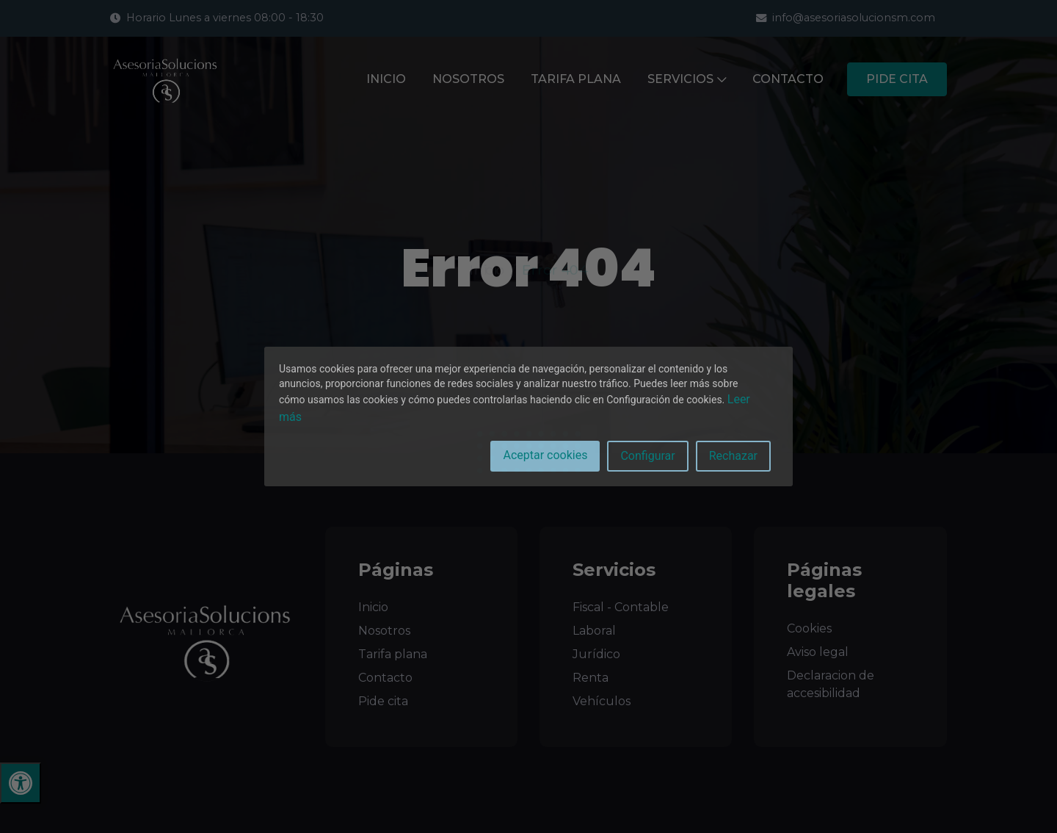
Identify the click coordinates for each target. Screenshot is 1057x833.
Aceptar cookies (545, 455)
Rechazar (733, 456)
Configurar (647, 456)
